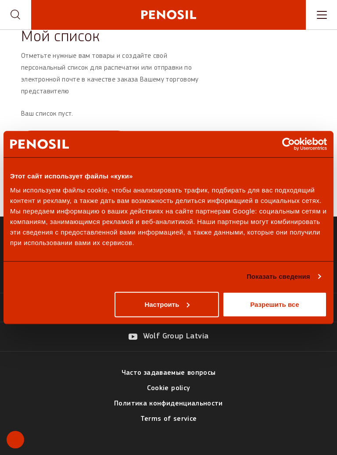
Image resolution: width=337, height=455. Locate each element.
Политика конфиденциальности (168, 403)
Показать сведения (278, 276)
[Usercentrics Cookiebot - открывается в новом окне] (288, 144)
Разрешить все (274, 304)
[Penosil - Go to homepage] (168, 14)
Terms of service (168, 419)
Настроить (167, 304)
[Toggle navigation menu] (321, 15)
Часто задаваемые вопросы (169, 373)
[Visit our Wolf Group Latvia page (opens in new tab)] (169, 336)
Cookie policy (168, 388)
